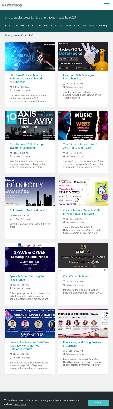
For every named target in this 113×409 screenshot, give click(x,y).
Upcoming (102, 25)
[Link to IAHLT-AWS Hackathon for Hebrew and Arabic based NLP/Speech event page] (30, 56)
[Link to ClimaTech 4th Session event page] (83, 257)
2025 (84, 25)
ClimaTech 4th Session (77, 276)
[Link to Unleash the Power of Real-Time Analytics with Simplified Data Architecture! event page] (30, 323)
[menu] (107, 5)
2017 (22, 25)
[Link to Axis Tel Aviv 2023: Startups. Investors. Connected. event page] (30, 125)
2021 (53, 25)
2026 (91, 25)
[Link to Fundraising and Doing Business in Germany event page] (83, 323)
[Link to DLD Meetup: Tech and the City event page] (30, 191)
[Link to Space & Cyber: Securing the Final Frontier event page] (30, 257)
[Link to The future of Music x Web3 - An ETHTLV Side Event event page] (83, 125)
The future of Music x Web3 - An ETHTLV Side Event (81, 146)
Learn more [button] (20, 404)
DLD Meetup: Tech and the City (29, 210)
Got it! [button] (98, 403)
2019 (38, 25)
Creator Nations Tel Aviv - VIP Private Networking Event (81, 212)
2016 (15, 25)
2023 (68, 25)
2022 (61, 25)
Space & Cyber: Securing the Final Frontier (27, 278)
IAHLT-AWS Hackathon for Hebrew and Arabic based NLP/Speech (26, 78)
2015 (7, 25)
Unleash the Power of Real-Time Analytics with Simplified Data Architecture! (29, 346)
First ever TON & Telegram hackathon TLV (79, 76)
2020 (45, 25)
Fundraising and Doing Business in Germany (83, 344)
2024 (76, 25)
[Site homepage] (12, 5)
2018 (30, 25)
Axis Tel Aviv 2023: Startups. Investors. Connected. (27, 146)
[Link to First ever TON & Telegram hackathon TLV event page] (83, 56)
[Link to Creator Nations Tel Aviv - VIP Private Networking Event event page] (83, 191)
